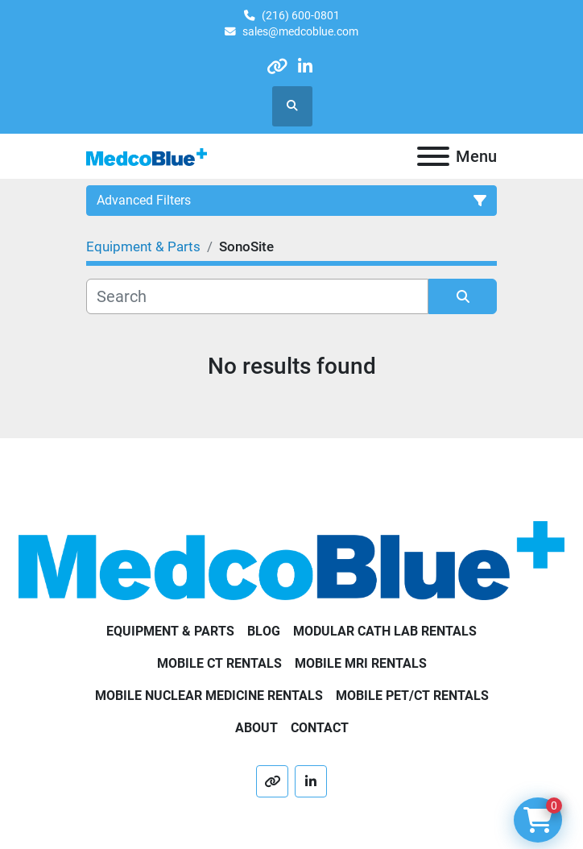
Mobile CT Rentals (219, 663)
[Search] (257, 296)
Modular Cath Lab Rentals (385, 631)
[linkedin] (305, 66)
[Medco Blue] (291, 559)
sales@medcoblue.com (300, 31)
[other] (277, 66)
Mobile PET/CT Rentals (412, 695)
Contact (320, 727)
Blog (263, 631)
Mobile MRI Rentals (361, 663)
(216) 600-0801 (301, 15)
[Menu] (433, 156)
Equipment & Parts (170, 631)
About (256, 727)
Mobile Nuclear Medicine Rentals (209, 695)
